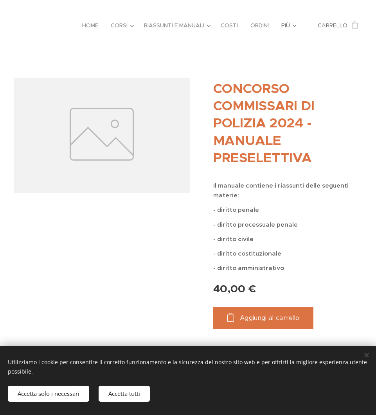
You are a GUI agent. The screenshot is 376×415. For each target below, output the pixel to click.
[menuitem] (92, 25)
